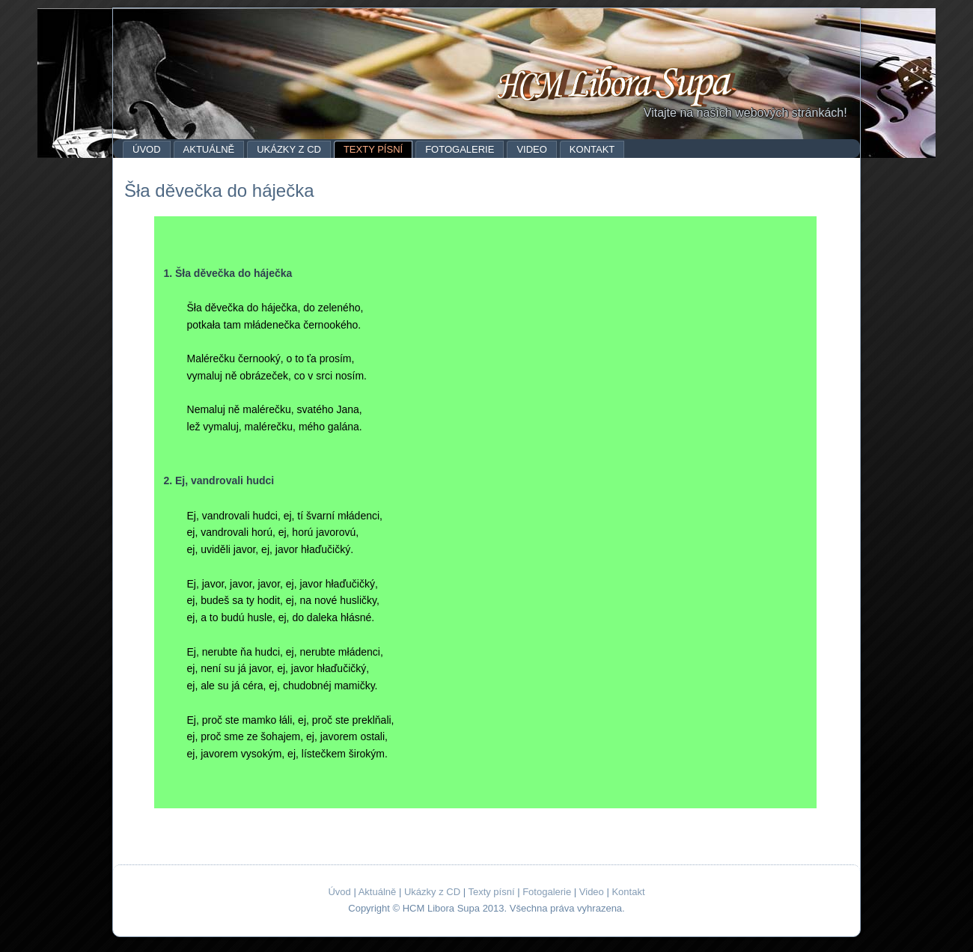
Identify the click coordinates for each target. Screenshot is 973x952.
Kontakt (592, 149)
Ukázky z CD (289, 149)
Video (531, 149)
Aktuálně (209, 149)
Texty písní (373, 149)
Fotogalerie (459, 149)
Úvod (146, 149)
